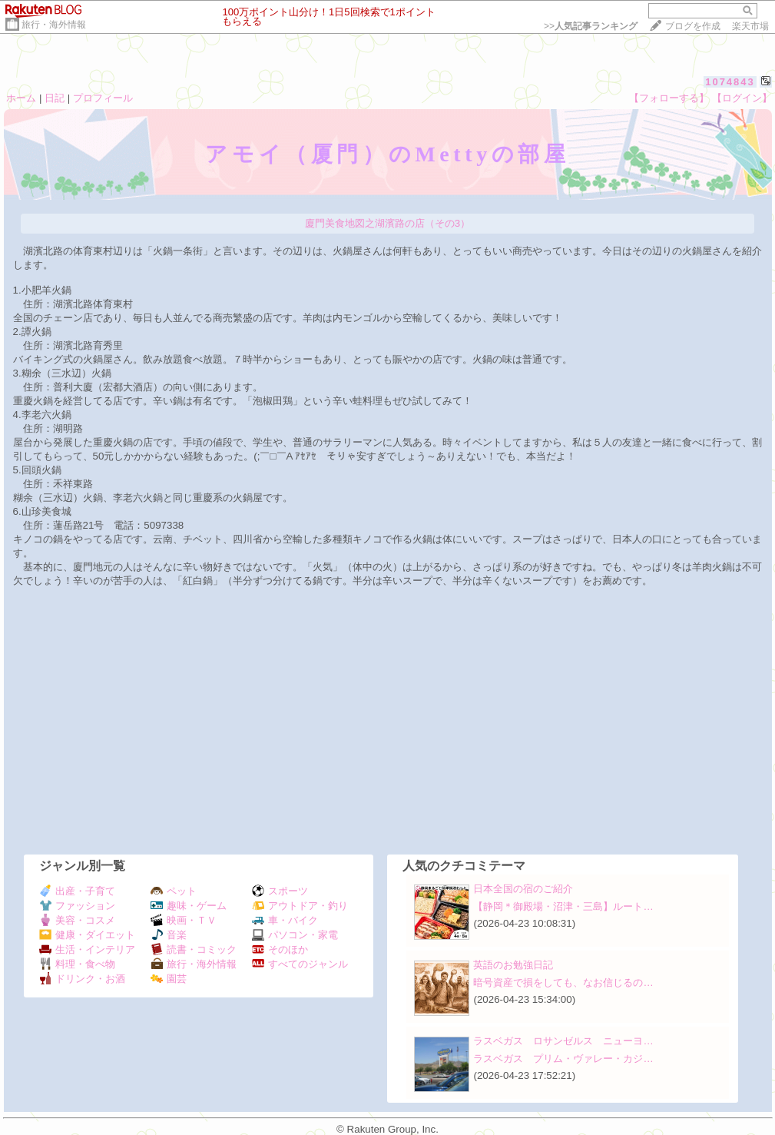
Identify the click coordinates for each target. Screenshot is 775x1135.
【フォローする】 (669, 98)
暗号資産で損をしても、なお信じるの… (563, 982)
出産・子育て (77, 891)
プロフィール (103, 98)
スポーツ (280, 891)
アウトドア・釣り (300, 905)
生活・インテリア (87, 949)
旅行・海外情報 (54, 24)
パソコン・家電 (295, 935)
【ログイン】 (742, 98)
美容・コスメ (77, 920)
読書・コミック (194, 949)
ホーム (21, 98)
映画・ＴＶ (184, 920)
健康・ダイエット (87, 935)
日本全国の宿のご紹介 (523, 888)
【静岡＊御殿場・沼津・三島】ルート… (563, 906)
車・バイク (285, 920)
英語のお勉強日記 (513, 965)
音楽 (169, 935)
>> (591, 26)
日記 (55, 98)
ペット (174, 891)
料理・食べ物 (77, 964)
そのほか (280, 949)
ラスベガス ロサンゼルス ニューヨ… (563, 1041)
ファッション (77, 905)
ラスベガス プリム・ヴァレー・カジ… (563, 1058)
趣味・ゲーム (189, 905)
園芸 (169, 978)
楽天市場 (750, 26)
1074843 (730, 82)
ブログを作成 (692, 26)
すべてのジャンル (300, 964)
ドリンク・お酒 (82, 978)
